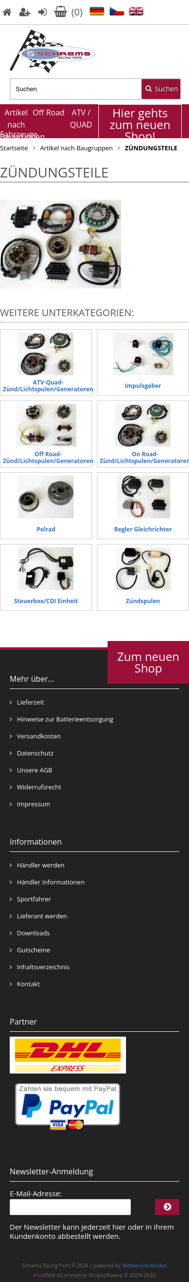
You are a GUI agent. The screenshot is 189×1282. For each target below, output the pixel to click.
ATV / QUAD (81, 118)
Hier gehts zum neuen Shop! (140, 124)
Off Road (49, 112)
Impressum (30, 804)
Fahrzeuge (16, 134)
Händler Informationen (47, 882)
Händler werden (37, 865)
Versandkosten (35, 736)
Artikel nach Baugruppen (16, 121)
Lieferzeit (27, 702)
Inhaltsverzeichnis (39, 966)
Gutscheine (30, 949)
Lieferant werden (38, 916)
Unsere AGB (31, 770)
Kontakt (25, 983)
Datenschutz (32, 753)
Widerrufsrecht (35, 787)
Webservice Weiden (145, 1265)
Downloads (30, 933)
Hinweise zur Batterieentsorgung (61, 719)
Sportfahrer (30, 899)
